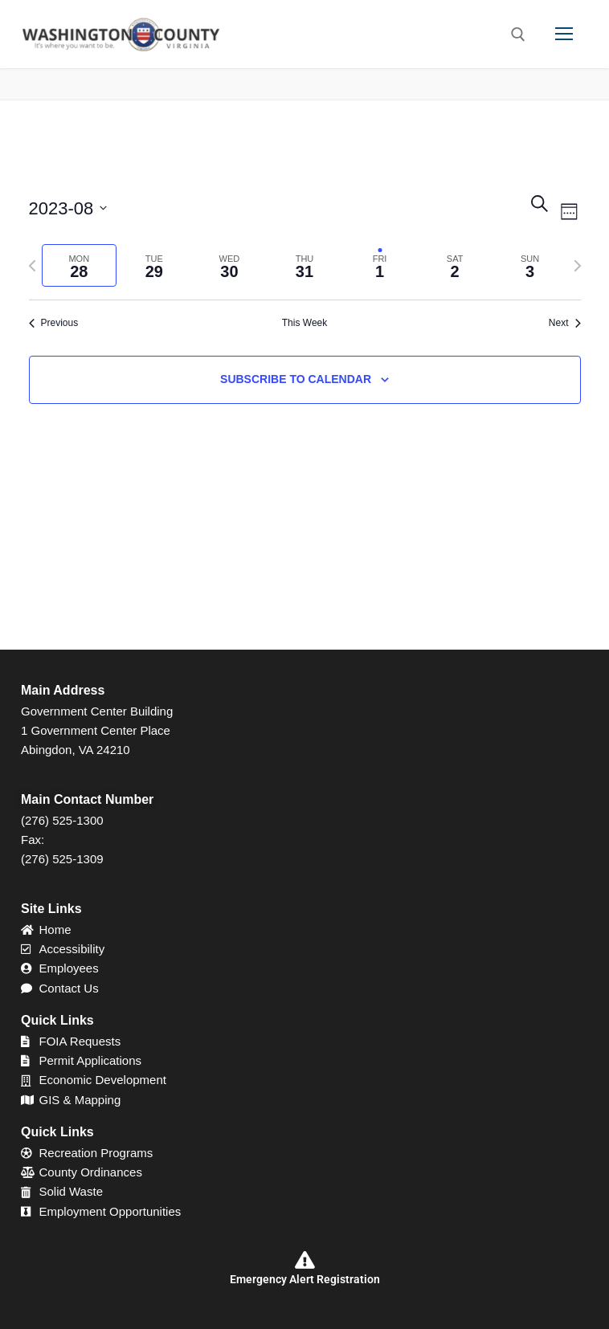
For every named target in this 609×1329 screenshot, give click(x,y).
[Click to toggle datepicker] (68, 208)
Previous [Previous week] (54, 322)
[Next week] (577, 266)
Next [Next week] (565, 322)
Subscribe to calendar (295, 379)
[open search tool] (518, 34)
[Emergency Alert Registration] (304, 1260)
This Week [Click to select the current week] (304, 322)
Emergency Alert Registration (305, 1279)
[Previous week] (32, 266)
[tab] (79, 265)
